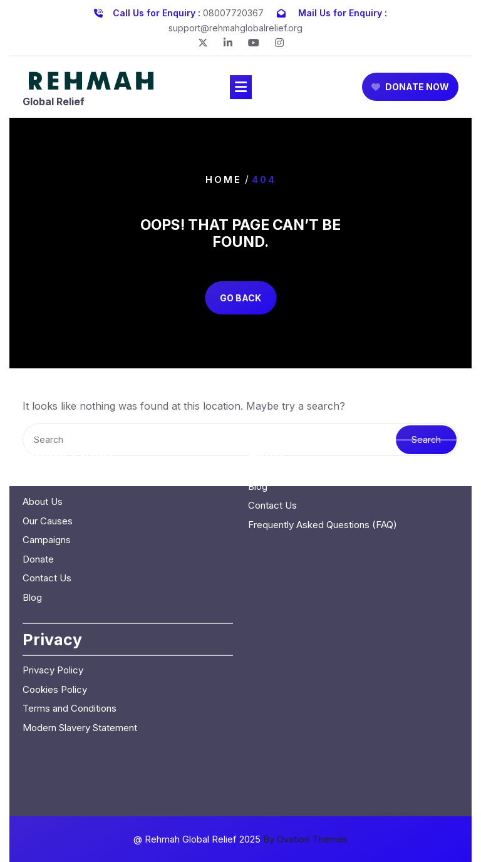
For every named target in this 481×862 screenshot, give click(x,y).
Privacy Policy (53, 588)
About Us (43, 419)
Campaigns (47, 458)
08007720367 (233, 11)
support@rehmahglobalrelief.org (235, 26)
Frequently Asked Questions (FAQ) (322, 443)
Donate (38, 477)
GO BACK (240, 298)
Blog (32, 515)
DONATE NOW (410, 88)
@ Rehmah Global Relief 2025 (240, 839)
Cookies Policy (55, 607)
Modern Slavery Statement (80, 646)
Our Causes (48, 439)
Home (223, 179)
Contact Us (47, 496)
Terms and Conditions (69, 626)
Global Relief (54, 102)
